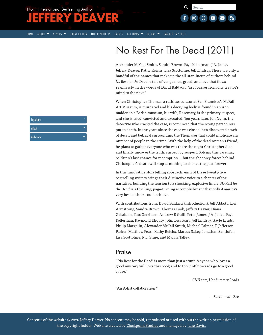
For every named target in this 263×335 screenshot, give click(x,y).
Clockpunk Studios (142, 325)
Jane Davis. (196, 325)
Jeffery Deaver (72, 17)
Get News (133, 34)
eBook (34, 128)
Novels (58, 34)
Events (119, 34)
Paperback (36, 119)
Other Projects (101, 34)
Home (30, 34)
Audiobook (36, 137)
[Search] (214, 7)
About (41, 34)
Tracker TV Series (175, 34)
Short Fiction (78, 34)
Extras (151, 34)
